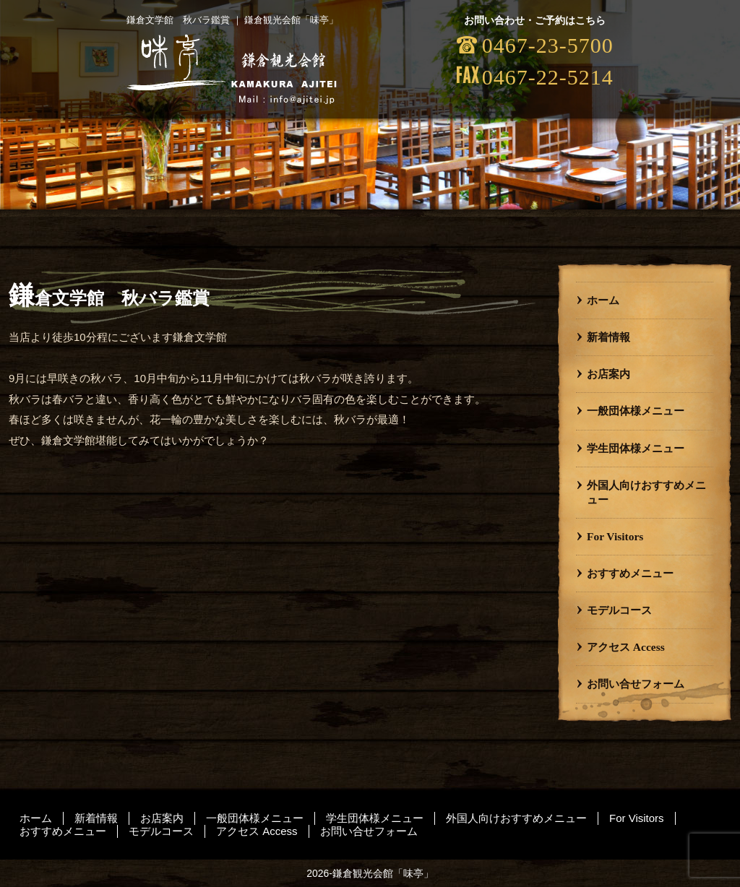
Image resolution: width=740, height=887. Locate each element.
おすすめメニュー (630, 573)
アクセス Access (626, 647)
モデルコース (619, 610)
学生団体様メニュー (635, 448)
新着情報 (608, 337)
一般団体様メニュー (635, 410)
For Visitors (615, 536)
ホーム (603, 300)
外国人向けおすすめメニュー (646, 492)
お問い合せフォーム (635, 684)
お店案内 (608, 374)
